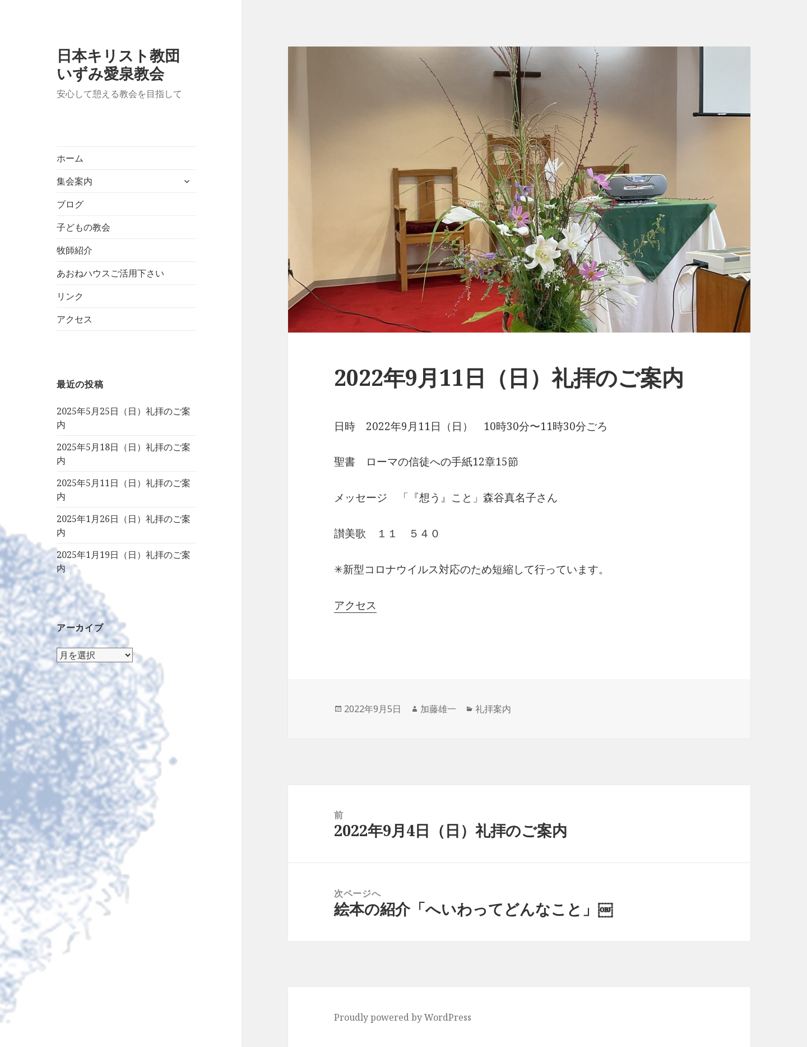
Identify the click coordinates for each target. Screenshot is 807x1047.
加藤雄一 (438, 709)
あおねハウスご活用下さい (110, 273)
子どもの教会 (83, 227)
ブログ (70, 204)
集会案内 (74, 181)
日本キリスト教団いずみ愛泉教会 (118, 64)
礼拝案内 (493, 709)
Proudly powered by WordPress (402, 1017)
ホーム (70, 158)
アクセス (74, 319)
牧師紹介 (74, 250)
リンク (70, 296)
